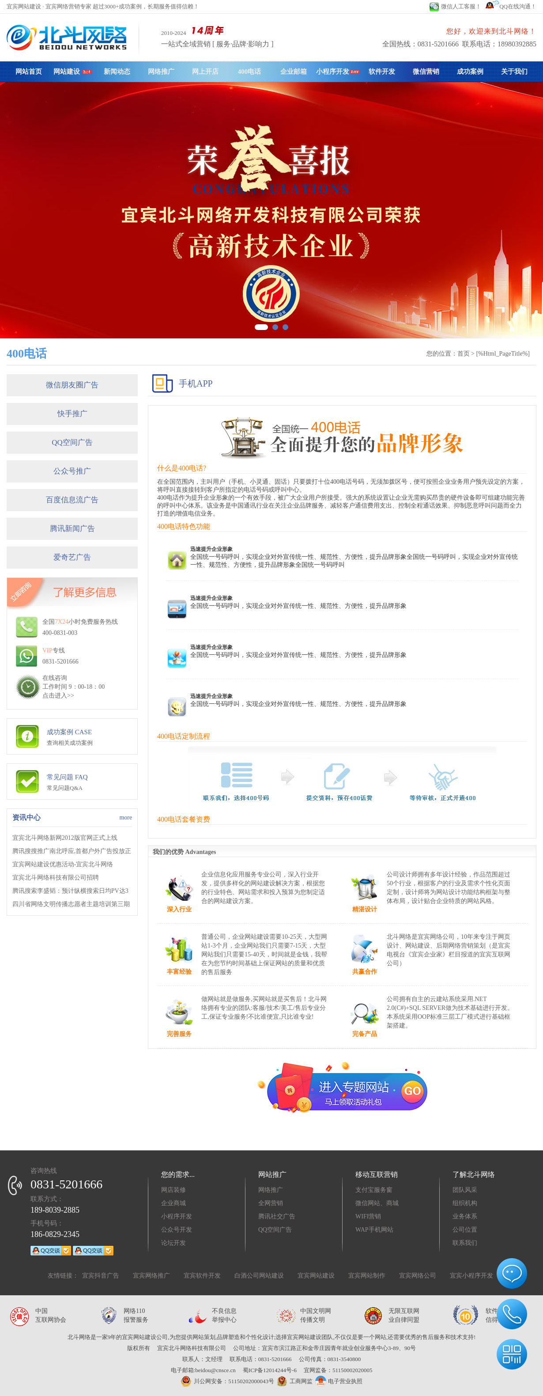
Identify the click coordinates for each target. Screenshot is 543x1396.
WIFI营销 (368, 1216)
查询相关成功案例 (70, 743)
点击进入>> (58, 695)
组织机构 (464, 1203)
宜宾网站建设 (316, 1275)
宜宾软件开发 (202, 1275)
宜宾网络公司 (417, 1275)
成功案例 (470, 71)
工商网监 (293, 1381)
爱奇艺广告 (72, 557)
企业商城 (173, 1203)
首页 (463, 353)
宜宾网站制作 (366, 1275)
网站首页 (28, 71)
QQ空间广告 (72, 442)
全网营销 (270, 1203)
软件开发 (382, 71)
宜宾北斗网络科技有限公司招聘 (55, 877)
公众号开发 (176, 1229)
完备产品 (364, 1034)
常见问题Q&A (65, 788)
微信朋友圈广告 (72, 385)
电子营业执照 (338, 1381)
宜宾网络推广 (151, 1275)
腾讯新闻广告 (72, 528)
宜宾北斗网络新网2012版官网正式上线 (64, 838)
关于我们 (514, 71)
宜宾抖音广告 (100, 1275)
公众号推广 (72, 471)
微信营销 (426, 71)
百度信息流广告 (72, 500)
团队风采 (464, 1190)
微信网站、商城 (377, 1203)
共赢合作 (364, 971)
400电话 (249, 71)
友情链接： (63, 1275)
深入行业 (179, 909)
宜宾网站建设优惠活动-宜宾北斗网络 (62, 864)
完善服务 (179, 1034)
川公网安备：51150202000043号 (227, 1381)
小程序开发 (338, 71)
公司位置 (464, 1229)
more (125, 817)
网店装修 (173, 1190)
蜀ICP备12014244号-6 (270, 1370)
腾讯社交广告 (276, 1216)
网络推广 (161, 71)
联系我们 (464, 1243)
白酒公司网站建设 (259, 1275)
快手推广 (72, 414)
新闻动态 (117, 71)
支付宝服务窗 (373, 1190)
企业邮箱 (293, 71)
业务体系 (464, 1216)
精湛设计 (364, 909)
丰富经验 (179, 971)
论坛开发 (173, 1243)
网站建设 (72, 71)
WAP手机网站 (374, 1229)
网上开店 (205, 71)
